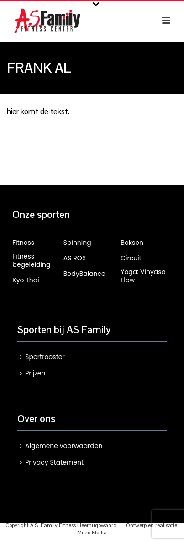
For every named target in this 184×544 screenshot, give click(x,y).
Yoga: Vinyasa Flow (143, 276)
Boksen (132, 242)
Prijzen (32, 373)
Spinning (77, 242)
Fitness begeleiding (31, 260)
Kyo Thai (25, 280)
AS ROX (74, 258)
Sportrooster (42, 356)
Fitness (23, 242)
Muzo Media (92, 532)
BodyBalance (84, 273)
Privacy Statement (52, 462)
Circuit (131, 258)
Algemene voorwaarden (61, 445)
